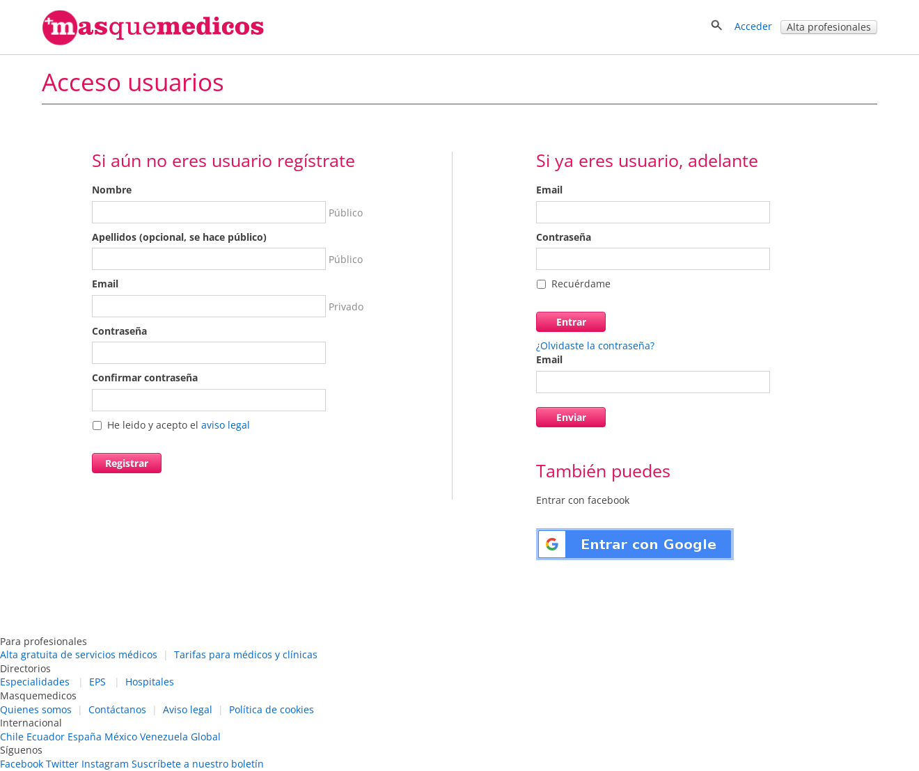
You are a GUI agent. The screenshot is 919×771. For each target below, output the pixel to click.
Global (206, 736)
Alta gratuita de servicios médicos (78, 654)
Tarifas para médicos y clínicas (245, 654)
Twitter (62, 763)
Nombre (112, 189)
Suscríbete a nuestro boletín (198, 763)
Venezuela (164, 736)
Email (105, 283)
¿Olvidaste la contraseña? (595, 345)
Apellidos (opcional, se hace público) (179, 237)
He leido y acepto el (178, 424)
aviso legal (225, 424)
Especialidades (35, 681)
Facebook (21, 763)
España (85, 736)
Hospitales (149, 681)
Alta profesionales (829, 26)
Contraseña (119, 330)
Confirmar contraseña (145, 377)
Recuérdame (581, 283)
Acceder (753, 26)
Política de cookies (271, 709)
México (120, 736)
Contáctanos (117, 709)
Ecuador (45, 736)
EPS (97, 681)
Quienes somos (36, 709)
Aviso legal (187, 709)
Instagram (105, 763)
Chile (12, 736)
